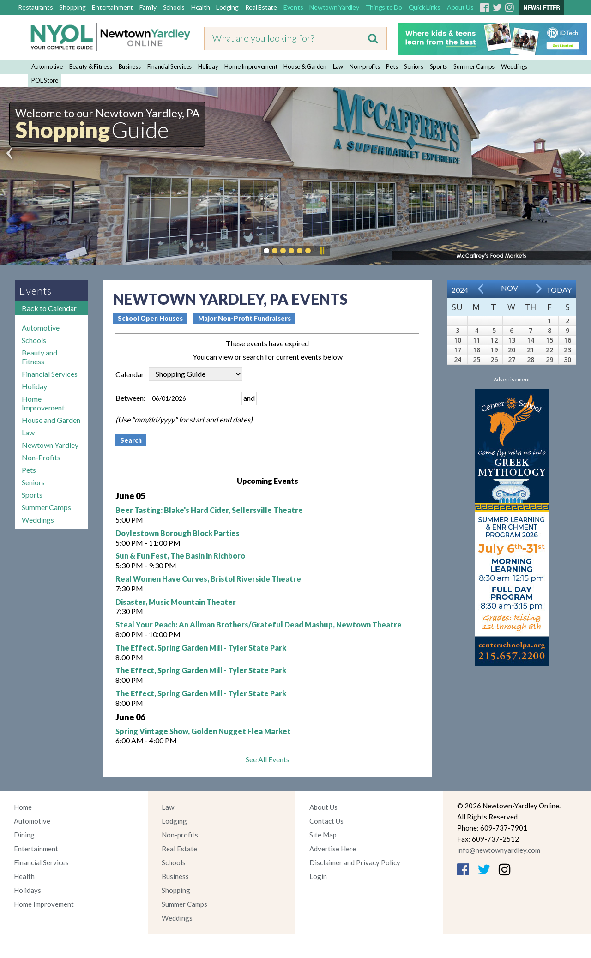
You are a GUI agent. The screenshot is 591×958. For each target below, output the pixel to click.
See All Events (267, 759)
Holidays (27, 890)
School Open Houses (150, 318)
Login (318, 876)
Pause (322, 251)
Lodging (227, 7)
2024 (460, 289)
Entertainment (112, 7)
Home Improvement (250, 66)
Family (148, 7)
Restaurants (35, 7)
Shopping (72, 7)
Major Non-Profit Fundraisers (244, 318)
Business (130, 66)
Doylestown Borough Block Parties (177, 533)
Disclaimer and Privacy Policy (354, 862)
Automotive (47, 66)
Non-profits (365, 66)
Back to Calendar (49, 308)
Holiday (208, 66)
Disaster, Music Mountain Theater (175, 601)
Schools (174, 7)
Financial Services (169, 66)
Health (200, 7)
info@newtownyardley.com (498, 850)
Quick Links (424, 7)
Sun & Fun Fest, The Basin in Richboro (180, 555)
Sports (438, 66)
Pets (392, 66)
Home (23, 807)
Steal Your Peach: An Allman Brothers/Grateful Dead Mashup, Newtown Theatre (258, 624)
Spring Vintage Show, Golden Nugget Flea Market (203, 731)
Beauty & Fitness (90, 66)
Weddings (514, 66)
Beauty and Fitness (39, 357)
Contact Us (326, 821)
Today (559, 289)
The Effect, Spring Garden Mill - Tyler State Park (200, 647)
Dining (24, 835)
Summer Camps (474, 66)
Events (293, 7)
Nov (509, 287)
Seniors (413, 66)
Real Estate (261, 7)
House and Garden (51, 420)
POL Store (44, 80)
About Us (460, 7)
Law (338, 66)
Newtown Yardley (334, 7)
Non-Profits (41, 457)
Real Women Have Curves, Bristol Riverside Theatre (208, 578)
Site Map (323, 835)
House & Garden (304, 66)
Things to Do (384, 7)
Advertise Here (332, 848)
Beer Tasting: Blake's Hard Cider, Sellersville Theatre (209, 510)
